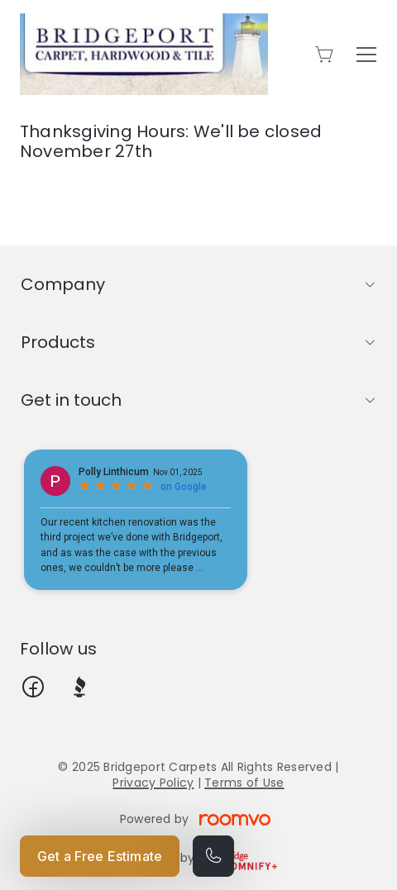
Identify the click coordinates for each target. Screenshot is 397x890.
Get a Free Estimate (99, 856)
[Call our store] (213, 856)
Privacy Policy (153, 782)
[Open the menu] (366, 54)
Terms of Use (244, 782)
